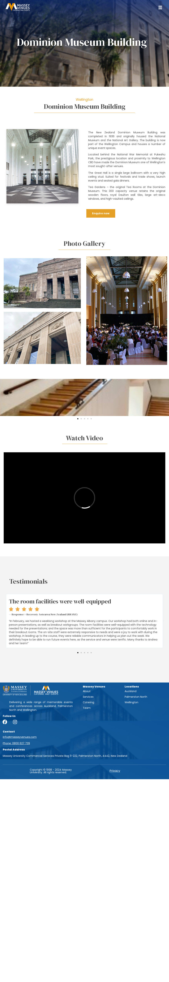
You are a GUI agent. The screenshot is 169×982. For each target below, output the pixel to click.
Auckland (130, 691)
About (87, 691)
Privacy (114, 771)
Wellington (131, 702)
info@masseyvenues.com (20, 737)
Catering (88, 702)
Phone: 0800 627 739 (16, 743)
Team (87, 708)
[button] (160, 7)
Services (88, 697)
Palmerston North (136, 697)
